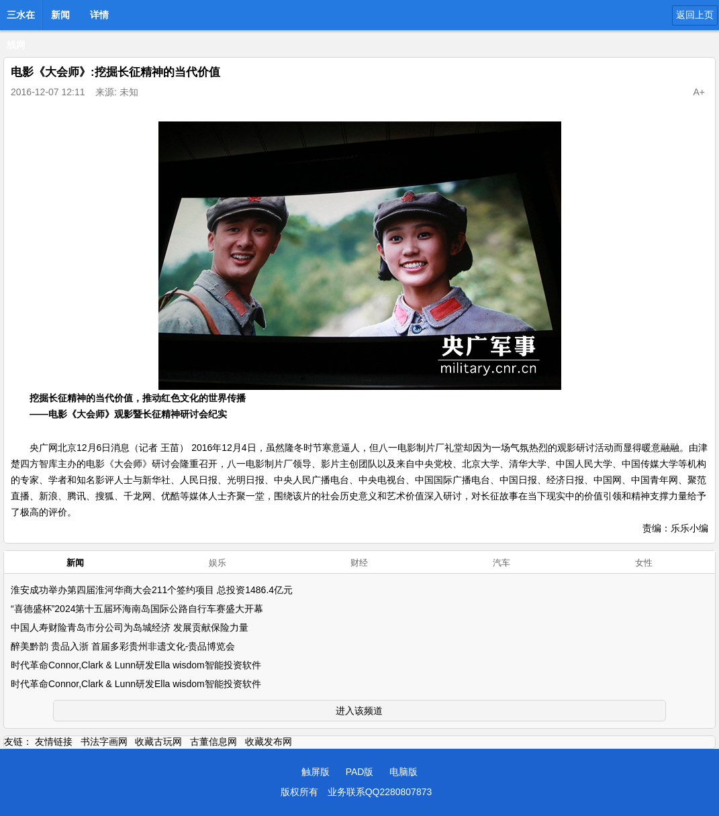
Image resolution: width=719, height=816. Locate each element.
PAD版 (360, 771)
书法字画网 (104, 741)
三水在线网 (21, 18)
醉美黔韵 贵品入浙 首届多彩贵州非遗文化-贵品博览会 (123, 646)
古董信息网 (213, 741)
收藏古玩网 (158, 741)
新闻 (60, 14)
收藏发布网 (268, 741)
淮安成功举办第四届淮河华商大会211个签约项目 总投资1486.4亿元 (152, 589)
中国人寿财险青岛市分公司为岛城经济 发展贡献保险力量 (129, 627)
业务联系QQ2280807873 (380, 791)
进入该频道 (359, 710)
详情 (99, 14)
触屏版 (315, 771)
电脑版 (403, 771)
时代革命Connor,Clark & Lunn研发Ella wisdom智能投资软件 (136, 665)
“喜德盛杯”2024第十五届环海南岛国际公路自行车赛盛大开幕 (137, 608)
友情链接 (54, 741)
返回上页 (695, 14)
